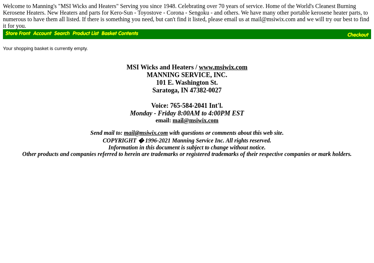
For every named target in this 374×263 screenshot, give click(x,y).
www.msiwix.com (223, 67)
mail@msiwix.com (196, 120)
